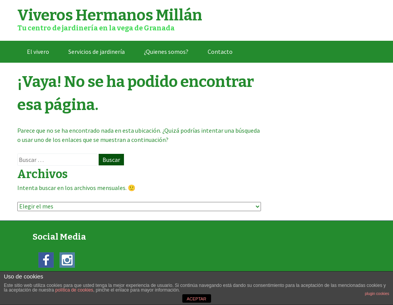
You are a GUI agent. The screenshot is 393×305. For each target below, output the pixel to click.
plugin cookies (377, 294)
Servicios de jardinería (96, 51)
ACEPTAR (196, 299)
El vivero (38, 51)
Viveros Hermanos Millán (109, 15)
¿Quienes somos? (166, 51)
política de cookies (74, 290)
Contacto (220, 51)
